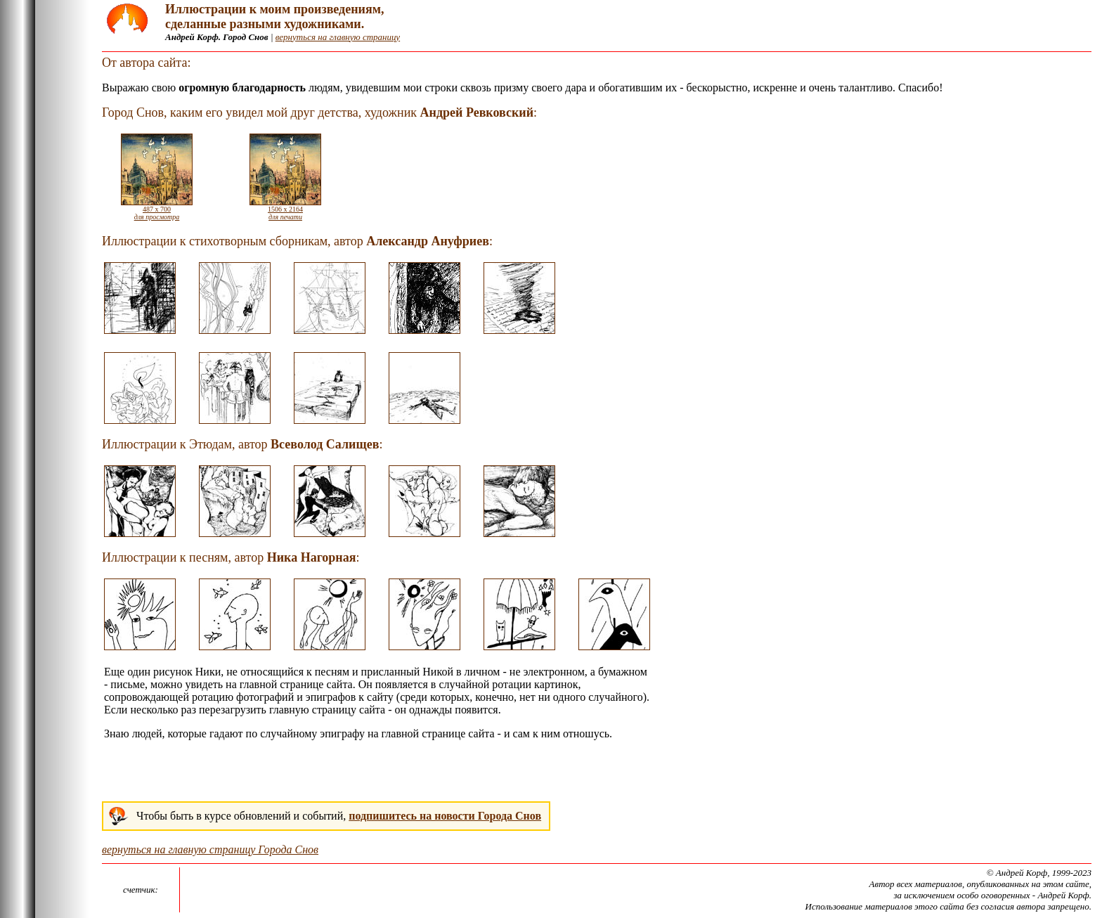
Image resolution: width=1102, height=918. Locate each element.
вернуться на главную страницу (338, 37)
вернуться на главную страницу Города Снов (210, 849)
